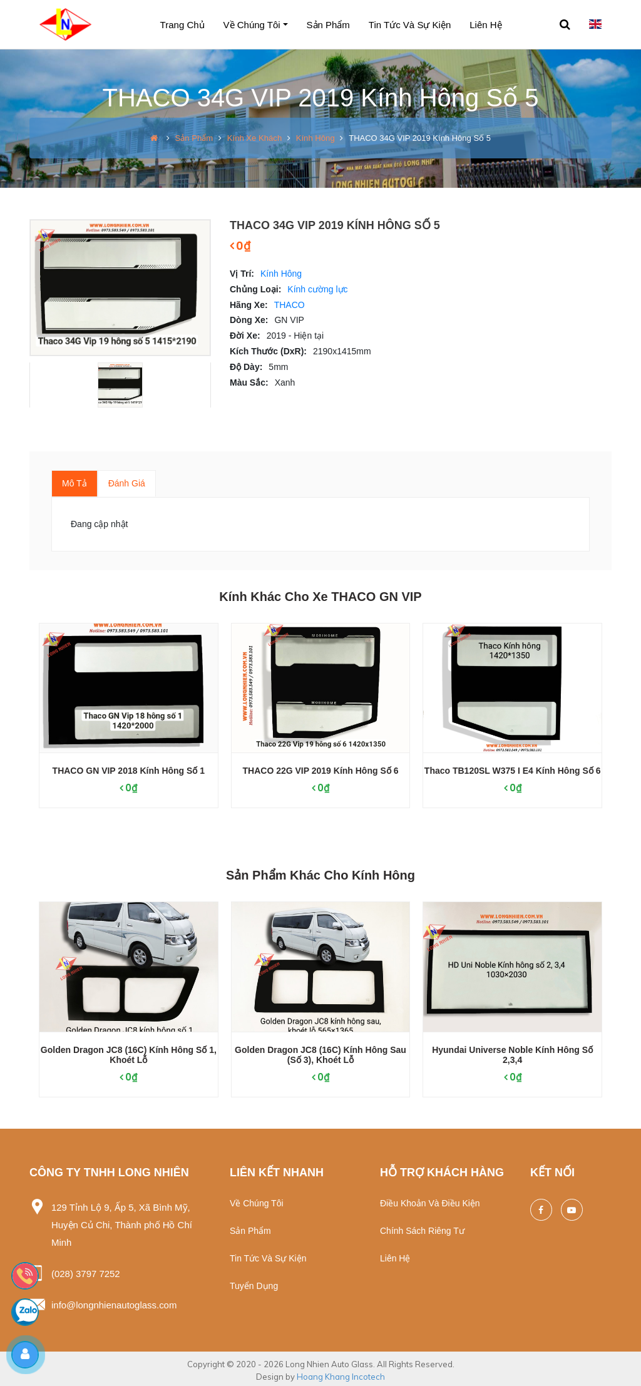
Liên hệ (485, 24)
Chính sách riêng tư (422, 1231)
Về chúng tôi (251, 24)
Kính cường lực (317, 289)
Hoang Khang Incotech (341, 1373)
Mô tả (74, 483)
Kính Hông (314, 138)
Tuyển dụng (254, 1286)
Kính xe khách (254, 138)
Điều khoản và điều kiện (430, 1203)
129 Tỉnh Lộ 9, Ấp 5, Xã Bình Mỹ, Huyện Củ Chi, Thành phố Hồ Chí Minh (122, 1224)
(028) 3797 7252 (85, 1271)
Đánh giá (126, 483)
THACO (289, 305)
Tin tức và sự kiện (410, 24)
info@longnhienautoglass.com (114, 1302)
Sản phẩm (328, 24)
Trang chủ (182, 24)
